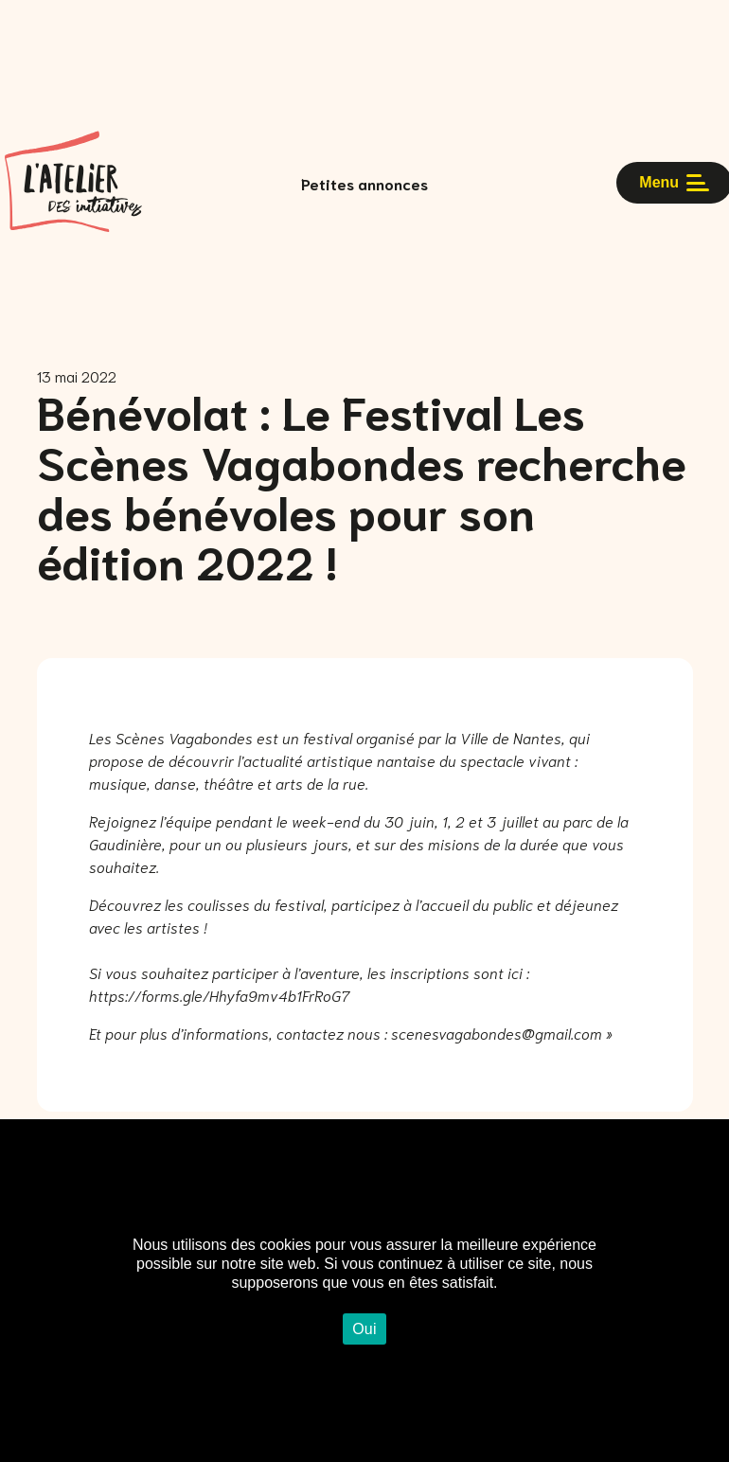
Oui (364, 1329)
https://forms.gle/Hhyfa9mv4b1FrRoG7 (219, 995)
